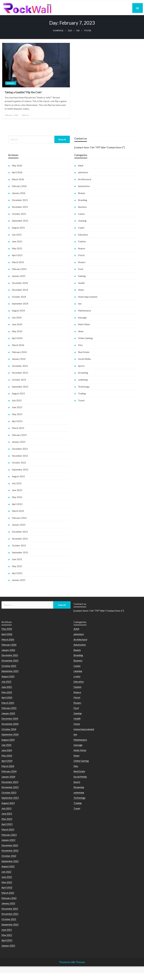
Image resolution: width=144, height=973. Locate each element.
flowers (81, 262)
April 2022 (17, 504)
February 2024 (19, 352)
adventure (83, 172)
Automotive (84, 186)
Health (81, 283)
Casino (81, 214)
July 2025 (17, 234)
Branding (82, 200)
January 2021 (18, 580)
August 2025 (18, 227)
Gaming (82, 276)
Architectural (84, 179)
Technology (84, 386)
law (79, 303)
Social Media (84, 359)
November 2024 (20, 289)
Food (80, 269)
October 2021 (19, 545)
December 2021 (20, 531)
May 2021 (17, 566)
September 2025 (20, 220)
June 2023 (17, 407)
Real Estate (83, 352)
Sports (81, 366)
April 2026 (17, 172)
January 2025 (18, 276)
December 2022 (20, 448)
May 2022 (17, 497)
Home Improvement (87, 296)
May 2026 (17, 165)
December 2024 (20, 283)
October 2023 (19, 379)
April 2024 (17, 338)
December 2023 (20, 366)
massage (82, 317)
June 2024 (17, 324)
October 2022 (19, 462)
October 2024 (19, 296)
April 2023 (17, 421)
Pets (80, 345)
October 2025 (19, 214)
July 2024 (17, 317)
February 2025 (19, 269)
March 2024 (18, 345)
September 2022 (20, 469)
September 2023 (20, 386)
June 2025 (17, 241)
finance (81, 248)
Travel (81, 400)
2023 (70, 31)
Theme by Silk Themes (72, 962)
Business (10, 83)
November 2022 (20, 455)
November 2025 (20, 207)
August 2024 (18, 310)
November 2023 (20, 372)
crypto (81, 227)
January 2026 (18, 193)
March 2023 (18, 428)
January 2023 (18, 441)
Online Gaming (85, 338)
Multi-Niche (84, 324)
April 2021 (17, 573)
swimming (83, 379)
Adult (80, 165)
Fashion (82, 241)
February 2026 (19, 186)
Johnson (25, 115)
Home (81, 289)
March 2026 (18, 179)
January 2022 (18, 524)
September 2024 (20, 303)
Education (83, 234)
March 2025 (18, 262)
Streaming (83, 372)
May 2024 (17, 331)
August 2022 (18, 476)
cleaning (82, 220)
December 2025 (20, 200)
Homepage (58, 31)
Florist (81, 255)
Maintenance (84, 310)
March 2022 (18, 511)
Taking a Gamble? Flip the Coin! (23, 92)
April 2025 (17, 255)
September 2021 (20, 552)
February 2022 (19, 518)
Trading (82, 393)
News (81, 331)
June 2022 (17, 490)
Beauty (81, 193)
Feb (78, 31)
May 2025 (17, 248)
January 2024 (18, 359)
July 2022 (17, 483)
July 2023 (17, 400)
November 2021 (20, 538)
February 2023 (19, 435)
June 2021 (17, 559)
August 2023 (18, 393)
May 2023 (17, 414)
